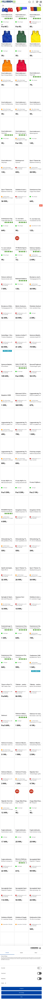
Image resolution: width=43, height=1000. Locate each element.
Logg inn (33, 1)
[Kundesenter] (29, 2)
